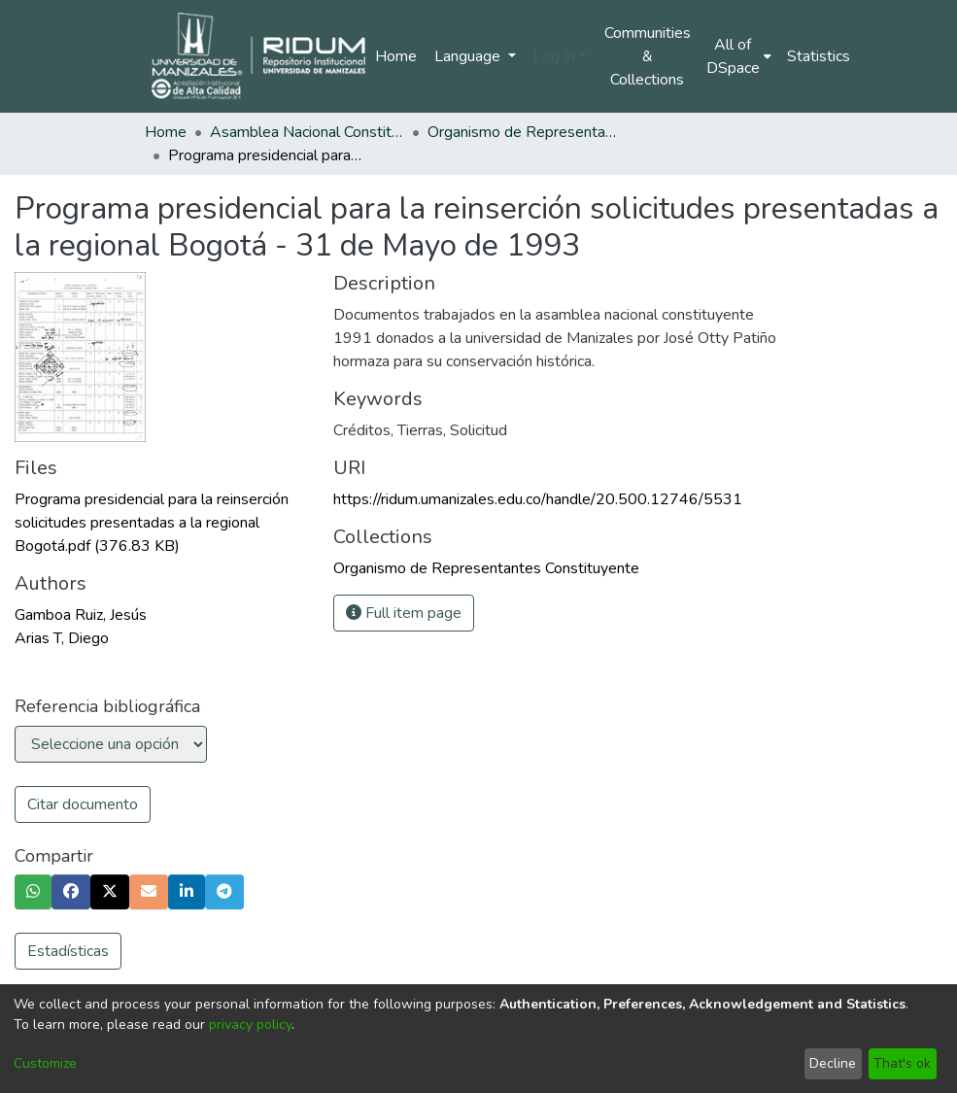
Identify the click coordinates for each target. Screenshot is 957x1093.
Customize (45, 1063)
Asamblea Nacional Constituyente (307, 132)
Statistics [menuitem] (818, 56)
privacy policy (250, 1024)
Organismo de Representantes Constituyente (524, 132)
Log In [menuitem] (554, 56)
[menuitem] (738, 56)
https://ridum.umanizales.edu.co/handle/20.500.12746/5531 (537, 499)
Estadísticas (68, 951)
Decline (832, 1063)
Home (396, 56)
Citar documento (82, 804)
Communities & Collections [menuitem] (647, 56)
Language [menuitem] (469, 56)
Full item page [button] (403, 613)
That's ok (902, 1063)
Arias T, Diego (62, 638)
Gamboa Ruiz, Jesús (81, 615)
